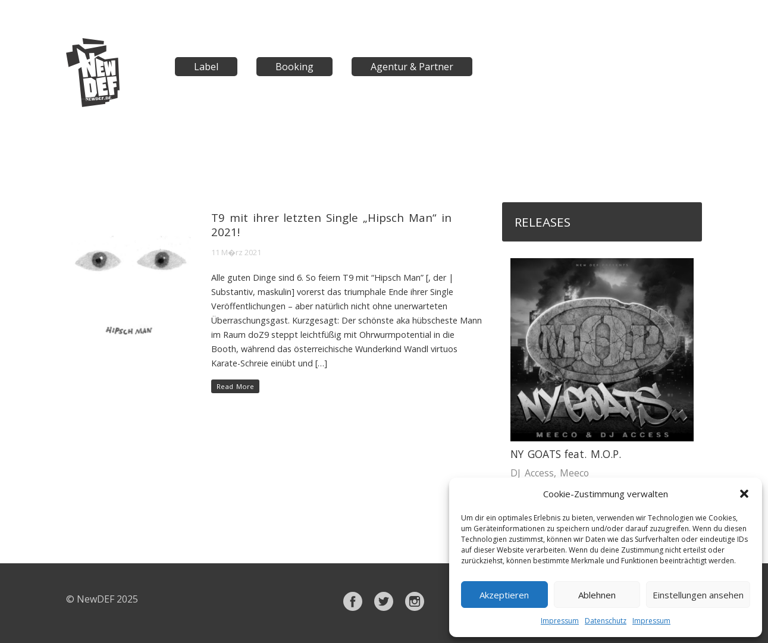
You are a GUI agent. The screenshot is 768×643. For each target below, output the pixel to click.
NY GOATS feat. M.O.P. (565, 454)
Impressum (560, 621)
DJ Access (531, 472)
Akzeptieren (504, 595)
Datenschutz (605, 621)
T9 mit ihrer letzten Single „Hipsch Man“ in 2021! (331, 224)
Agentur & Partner (412, 66)
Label (206, 66)
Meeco (574, 472)
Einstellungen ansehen (698, 595)
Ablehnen (597, 595)
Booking (294, 66)
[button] (744, 494)
